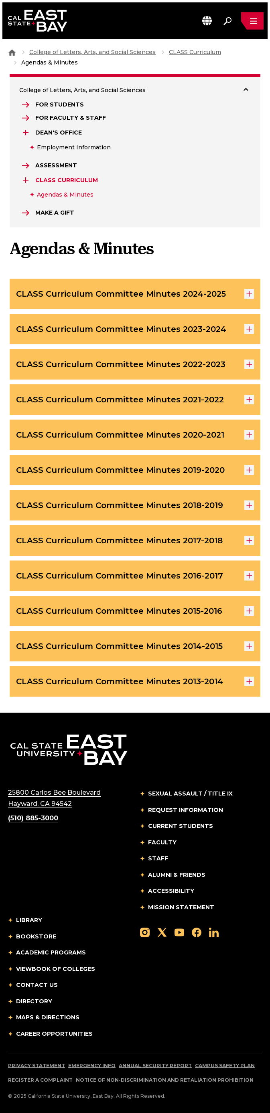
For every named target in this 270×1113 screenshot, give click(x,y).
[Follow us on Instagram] (145, 932)
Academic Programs (51, 952)
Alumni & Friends (176, 874)
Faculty (162, 842)
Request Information (185, 810)
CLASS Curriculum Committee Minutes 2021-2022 (135, 399)
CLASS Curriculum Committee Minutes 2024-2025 (135, 294)
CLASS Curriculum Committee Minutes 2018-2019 (135, 505)
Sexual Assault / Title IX (190, 793)
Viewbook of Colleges (55, 968)
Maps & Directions (47, 1017)
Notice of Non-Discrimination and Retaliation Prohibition (165, 1080)
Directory (34, 1001)
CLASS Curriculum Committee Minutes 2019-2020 (135, 470)
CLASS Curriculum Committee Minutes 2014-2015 (135, 646)
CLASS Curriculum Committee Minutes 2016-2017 (135, 576)
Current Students (180, 826)
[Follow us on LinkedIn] (214, 932)
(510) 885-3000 (33, 818)
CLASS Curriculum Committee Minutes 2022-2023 (135, 364)
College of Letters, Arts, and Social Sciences (92, 52)
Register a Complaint (40, 1080)
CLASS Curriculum (195, 52)
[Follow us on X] (162, 932)
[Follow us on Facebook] (196, 932)
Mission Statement (181, 907)
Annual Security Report (155, 1066)
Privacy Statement (36, 1066)
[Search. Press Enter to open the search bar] (227, 21)
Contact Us (37, 984)
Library (29, 920)
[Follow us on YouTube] (179, 932)
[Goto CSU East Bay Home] (12, 52)
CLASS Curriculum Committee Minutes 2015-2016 (135, 611)
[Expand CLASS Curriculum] (26, 180)
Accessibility (171, 890)
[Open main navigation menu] (252, 21)
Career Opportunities (54, 1033)
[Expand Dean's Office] (26, 133)
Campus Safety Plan (225, 1066)
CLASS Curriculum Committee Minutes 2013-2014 (135, 681)
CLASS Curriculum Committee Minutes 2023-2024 (135, 329)
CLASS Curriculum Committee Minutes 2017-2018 (135, 540)
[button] (207, 20)
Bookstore (36, 936)
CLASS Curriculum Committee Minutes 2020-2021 (135, 435)
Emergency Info (92, 1066)
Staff (158, 858)
